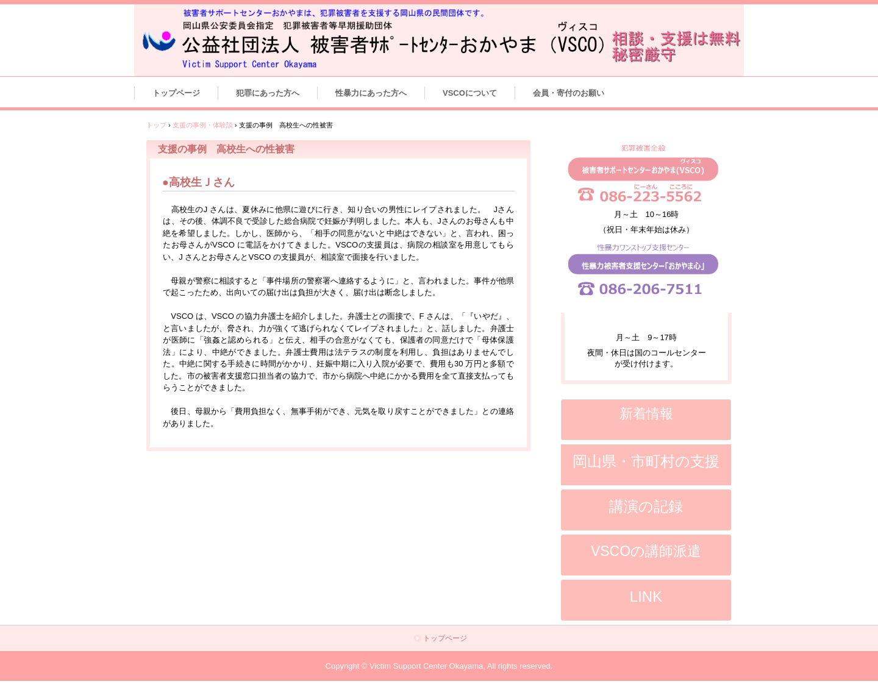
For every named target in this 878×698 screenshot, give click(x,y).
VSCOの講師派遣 (646, 551)
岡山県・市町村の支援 (646, 461)
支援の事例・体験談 (203, 125)
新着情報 (646, 413)
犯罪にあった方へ (267, 93)
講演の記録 (646, 506)
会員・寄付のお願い (568, 93)
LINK (646, 596)
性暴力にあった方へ (371, 93)
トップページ (176, 93)
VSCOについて (470, 93)
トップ (156, 125)
